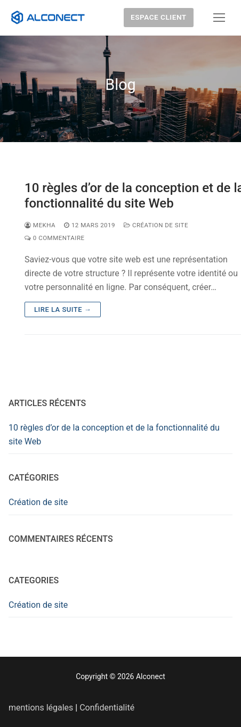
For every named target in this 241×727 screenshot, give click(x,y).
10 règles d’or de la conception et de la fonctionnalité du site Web (114, 435)
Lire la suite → (62, 309)
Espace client (159, 17)
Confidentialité (106, 708)
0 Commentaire (55, 238)
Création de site (156, 225)
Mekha (40, 225)
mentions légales (41, 708)
